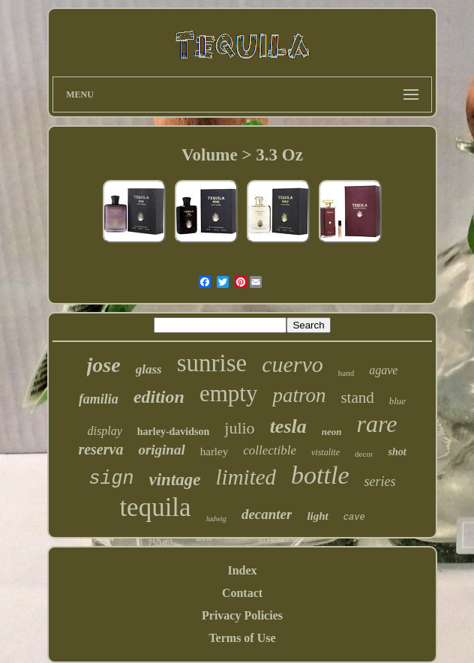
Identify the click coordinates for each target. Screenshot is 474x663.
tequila (154, 507)
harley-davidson (173, 431)
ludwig (216, 518)
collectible (269, 450)
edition (159, 396)
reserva (100, 449)
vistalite (325, 452)
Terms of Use (241, 638)
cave (354, 517)
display (105, 430)
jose (104, 364)
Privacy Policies (242, 615)
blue (397, 400)
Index (241, 570)
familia (98, 399)
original (161, 450)
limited (246, 477)
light (317, 516)
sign (111, 479)
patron (299, 395)
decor (364, 453)
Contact (242, 592)
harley (214, 452)
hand (346, 372)
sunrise (212, 363)
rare (376, 423)
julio (239, 427)
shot (397, 452)
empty (229, 393)
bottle (320, 475)
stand (357, 397)
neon (332, 431)
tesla (288, 426)
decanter (267, 514)
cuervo (292, 364)
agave (383, 370)
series (380, 481)
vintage (175, 479)
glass (149, 369)
